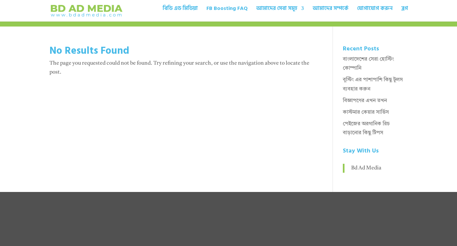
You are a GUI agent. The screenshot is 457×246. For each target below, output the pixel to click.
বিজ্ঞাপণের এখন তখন (365, 100)
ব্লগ (404, 9)
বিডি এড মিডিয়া (180, 9)
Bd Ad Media (366, 168)
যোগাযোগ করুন (375, 9)
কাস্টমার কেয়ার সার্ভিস (366, 112)
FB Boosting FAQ (227, 9)
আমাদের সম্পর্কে (330, 9)
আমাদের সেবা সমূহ (276, 9)
